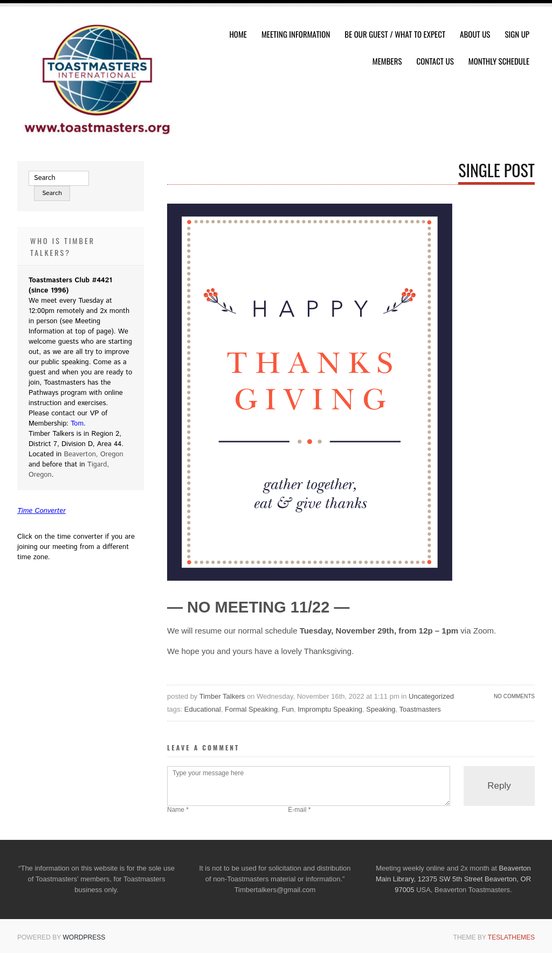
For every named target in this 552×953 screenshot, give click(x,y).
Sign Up (517, 34)
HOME (238, 34)
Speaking (380, 709)
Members (387, 61)
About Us (475, 34)
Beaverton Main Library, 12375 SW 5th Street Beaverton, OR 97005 (453, 879)
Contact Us (435, 61)
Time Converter (41, 511)
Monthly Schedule (498, 61)
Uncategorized (431, 696)
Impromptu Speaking (330, 709)
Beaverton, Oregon (93, 454)
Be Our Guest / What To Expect (394, 34)
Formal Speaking (251, 709)
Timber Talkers (222, 696)
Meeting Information (295, 34)
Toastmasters (420, 709)
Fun (288, 709)
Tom (77, 424)
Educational (202, 709)
